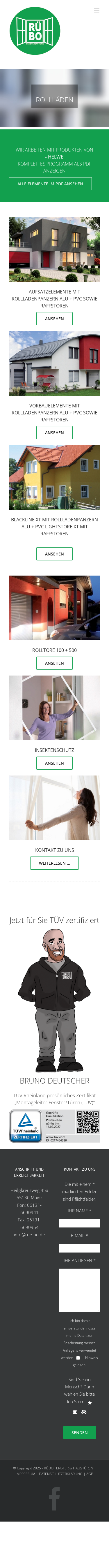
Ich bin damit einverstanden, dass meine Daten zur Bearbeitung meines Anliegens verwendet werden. (78, 1339)
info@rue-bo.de (29, 1234)
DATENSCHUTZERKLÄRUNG (61, 1473)
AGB (89, 1473)
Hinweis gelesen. (85, 1361)
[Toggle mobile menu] (97, 10)
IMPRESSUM (25, 1473)
